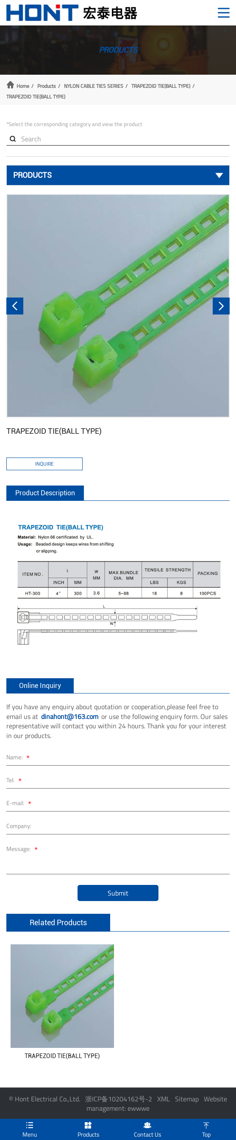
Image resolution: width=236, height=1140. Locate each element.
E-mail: (20, 804)
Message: (23, 849)
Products (46, 86)
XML (163, 1099)
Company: (18, 825)
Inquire (44, 464)
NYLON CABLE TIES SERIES (93, 86)
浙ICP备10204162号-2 (118, 1099)
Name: (19, 758)
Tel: (15, 781)
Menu (29, 1129)
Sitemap (187, 1099)
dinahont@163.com (69, 716)
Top (206, 1129)
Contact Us (147, 1129)
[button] (14, 306)
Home (23, 86)
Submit (118, 893)
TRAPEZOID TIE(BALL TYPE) (160, 86)
